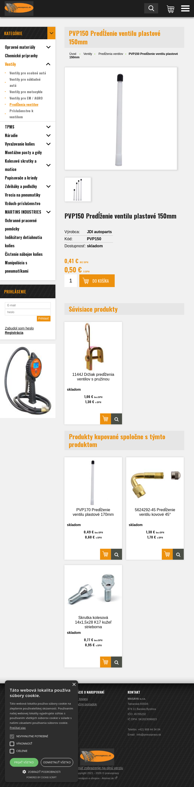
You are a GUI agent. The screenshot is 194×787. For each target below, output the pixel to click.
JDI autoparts (99, 232)
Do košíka (100, 281)
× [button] (74, 685)
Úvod (72, 54)
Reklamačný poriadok (81, 704)
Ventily (87, 54)
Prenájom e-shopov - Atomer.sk (97, 778)
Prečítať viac (18, 727)
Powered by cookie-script (42, 777)
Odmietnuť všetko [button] (57, 762)
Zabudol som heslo (19, 328)
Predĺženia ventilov (111, 54)
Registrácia (14, 333)
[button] (41, 771)
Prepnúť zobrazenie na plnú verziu (97, 768)
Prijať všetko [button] (24, 762)
